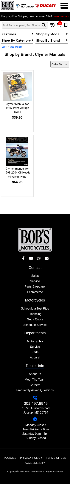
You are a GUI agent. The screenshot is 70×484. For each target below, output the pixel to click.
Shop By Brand (52, 40)
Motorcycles (35, 341)
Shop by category (17, 40)
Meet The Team (35, 379)
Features (17, 34)
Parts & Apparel (35, 286)
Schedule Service (35, 324)
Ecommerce (35, 292)
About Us (35, 374)
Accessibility (35, 462)
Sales (35, 275)
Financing (35, 314)
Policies (10, 457)
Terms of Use (56, 457)
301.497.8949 (36, 403)
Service (35, 281)
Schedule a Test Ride (35, 308)
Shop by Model (52, 34)
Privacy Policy (31, 457)
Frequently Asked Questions (35, 390)
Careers (35, 385)
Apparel (35, 357)
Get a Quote (35, 319)
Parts (35, 352)
